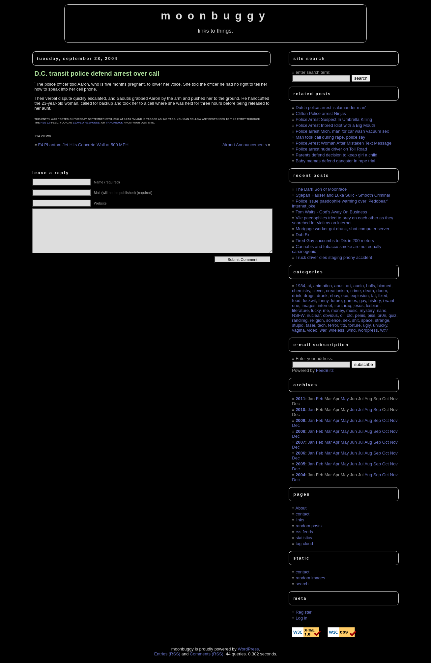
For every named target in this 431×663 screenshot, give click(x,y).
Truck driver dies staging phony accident (334, 257)
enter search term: (313, 72)
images (308, 305)
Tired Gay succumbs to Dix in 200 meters (335, 240)
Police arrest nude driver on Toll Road (331, 149)
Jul (361, 409)
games (350, 300)
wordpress (368, 330)
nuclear (314, 315)
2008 (300, 431)
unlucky (380, 325)
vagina (298, 330)
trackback (114, 122)
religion (317, 320)
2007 (300, 442)
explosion (360, 295)
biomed (384, 285)
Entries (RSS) (167, 653)
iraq (347, 305)
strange (382, 320)
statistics (304, 537)
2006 (300, 453)
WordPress (248, 649)
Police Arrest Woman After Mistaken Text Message (343, 143)
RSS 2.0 (45, 122)
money (337, 310)
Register (303, 612)
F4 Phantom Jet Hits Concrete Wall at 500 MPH (83, 144)
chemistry (301, 290)
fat (373, 295)
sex (346, 320)
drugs (309, 295)
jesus (358, 305)
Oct (385, 420)
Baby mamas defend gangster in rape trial (335, 160)
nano (382, 310)
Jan (311, 409)
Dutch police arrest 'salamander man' (331, 107)
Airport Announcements (244, 144)
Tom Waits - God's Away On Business (331, 211)
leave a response (86, 122)
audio (358, 285)
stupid (297, 325)
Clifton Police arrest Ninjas (321, 113)
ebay (334, 295)
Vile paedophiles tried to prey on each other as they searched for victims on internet (342, 220)
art (348, 285)
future (336, 300)
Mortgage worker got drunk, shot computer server (342, 228)
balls (370, 285)
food (296, 300)
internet (325, 305)
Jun (353, 409)
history (374, 300)
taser (310, 325)
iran (338, 305)
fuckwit (309, 300)
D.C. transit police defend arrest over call (97, 73)
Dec (296, 425)
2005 (300, 463)
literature (300, 310)
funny (323, 300)
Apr (336, 420)
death (368, 290)
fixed (382, 295)
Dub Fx (302, 234)
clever (318, 290)
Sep (377, 409)
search (302, 583)
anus (338, 285)
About (300, 508)
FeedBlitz (325, 370)
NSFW (298, 315)
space (367, 320)
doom (381, 290)
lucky (316, 310)
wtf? (384, 330)
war (323, 330)
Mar (328, 420)
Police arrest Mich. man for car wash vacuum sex (342, 131)
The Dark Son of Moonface (321, 189)
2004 (300, 474)
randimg (299, 320)
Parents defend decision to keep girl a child (336, 154)
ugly (367, 325)
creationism (337, 290)
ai (309, 285)
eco (344, 295)
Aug (368, 409)
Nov (394, 420)
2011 (300, 398)
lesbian (373, 305)
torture (354, 325)
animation (322, 285)
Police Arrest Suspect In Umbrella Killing (334, 119)
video (312, 330)
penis (360, 315)
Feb (319, 398)
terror (333, 325)
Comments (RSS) (206, 653)
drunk (322, 295)
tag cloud (304, 543)
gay (362, 300)
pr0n (382, 315)
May (345, 398)
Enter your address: (314, 358)
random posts (309, 525)
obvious (330, 315)
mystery (367, 310)
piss (371, 315)
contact (302, 513)
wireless (336, 330)
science (333, 320)
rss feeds (304, 531)
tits (343, 325)
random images (310, 577)
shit (355, 320)
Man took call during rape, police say (330, 137)
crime (355, 290)
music (352, 310)
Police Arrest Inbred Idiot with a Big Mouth (335, 125)
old (350, 315)
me (326, 310)
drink (296, 295)
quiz (392, 315)
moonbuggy (215, 16)
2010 (300, 409)
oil (342, 315)
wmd (351, 330)
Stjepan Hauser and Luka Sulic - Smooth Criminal (343, 195)
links (300, 519)
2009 (300, 420)
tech (322, 325)
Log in (301, 618)
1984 (300, 285)
